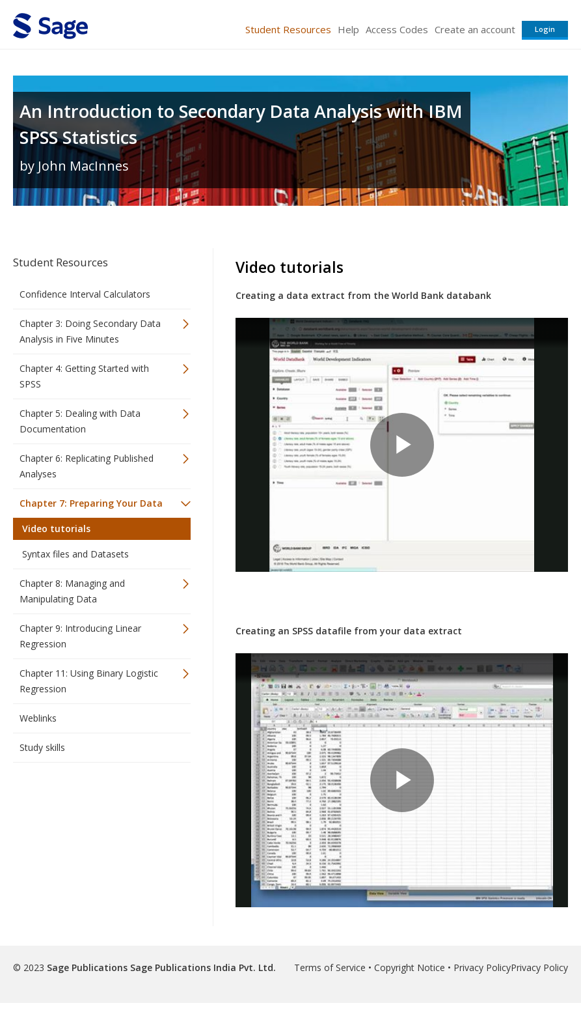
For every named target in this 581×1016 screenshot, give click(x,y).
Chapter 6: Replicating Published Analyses (87, 466)
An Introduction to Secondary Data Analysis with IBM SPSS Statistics (241, 124)
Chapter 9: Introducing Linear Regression (80, 636)
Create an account (475, 29)
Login (545, 29)
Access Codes (397, 29)
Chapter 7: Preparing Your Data (91, 503)
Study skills (42, 747)
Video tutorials (56, 528)
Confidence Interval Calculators (85, 294)
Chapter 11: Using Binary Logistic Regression (89, 681)
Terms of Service (330, 967)
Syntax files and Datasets (75, 554)
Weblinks (38, 718)
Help (348, 29)
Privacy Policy (482, 967)
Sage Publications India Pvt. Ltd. (202, 967)
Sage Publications (87, 967)
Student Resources (288, 29)
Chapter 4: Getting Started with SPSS (84, 376)
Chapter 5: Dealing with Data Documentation (80, 421)
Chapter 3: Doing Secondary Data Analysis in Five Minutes (90, 331)
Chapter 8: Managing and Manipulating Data (72, 591)
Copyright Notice (409, 967)
